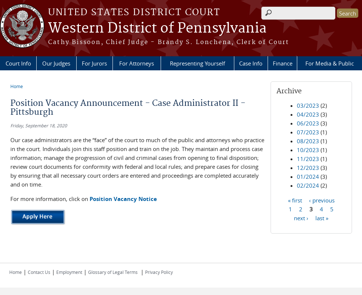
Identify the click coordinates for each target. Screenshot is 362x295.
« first (295, 200)
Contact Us (39, 272)
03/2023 (308, 105)
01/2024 (308, 176)
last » (321, 217)
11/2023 (308, 158)
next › (301, 217)
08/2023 (308, 141)
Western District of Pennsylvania (157, 28)
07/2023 (308, 132)
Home (16, 86)
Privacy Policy (159, 272)
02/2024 (308, 185)
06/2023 (308, 123)
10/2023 (308, 150)
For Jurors (94, 63)
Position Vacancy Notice (123, 199)
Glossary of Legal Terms (113, 272)
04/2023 (308, 114)
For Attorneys (136, 63)
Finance (282, 63)
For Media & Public (329, 63)
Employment (69, 272)
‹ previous (322, 200)
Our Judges (56, 63)
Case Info (250, 63)
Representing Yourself (197, 63)
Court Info (18, 63)
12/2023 (308, 167)
